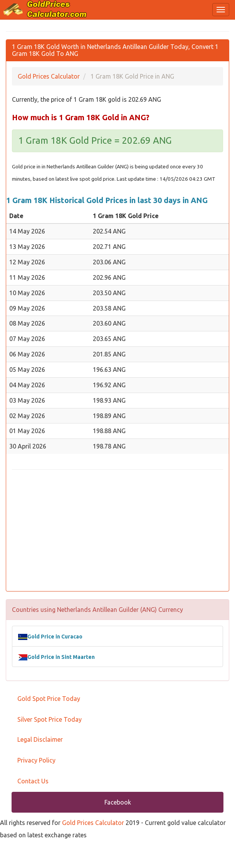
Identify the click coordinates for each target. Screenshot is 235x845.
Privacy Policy (36, 760)
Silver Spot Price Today (49, 719)
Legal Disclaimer (40, 739)
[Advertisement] (117, 531)
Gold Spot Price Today (48, 698)
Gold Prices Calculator (93, 822)
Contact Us (33, 781)
